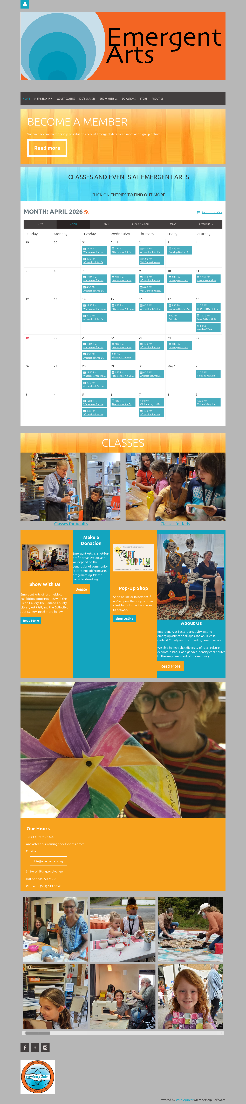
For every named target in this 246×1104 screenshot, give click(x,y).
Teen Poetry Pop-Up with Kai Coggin (216, 308)
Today (173, 224)
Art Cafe (173, 318)
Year (106, 224)
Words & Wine (204, 329)
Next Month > (206, 224)
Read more (47, 148)
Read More (31, 620)
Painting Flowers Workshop (212, 375)
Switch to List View (212, 212)
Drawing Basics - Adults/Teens (185, 251)
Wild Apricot (185, 1099)
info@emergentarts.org (48, 861)
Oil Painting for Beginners (154, 403)
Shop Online (124, 618)
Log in (24, 4)
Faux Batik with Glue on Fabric (213, 280)
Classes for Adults (71, 523)
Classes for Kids (175, 523)
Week (40, 224)
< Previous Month (140, 224)
